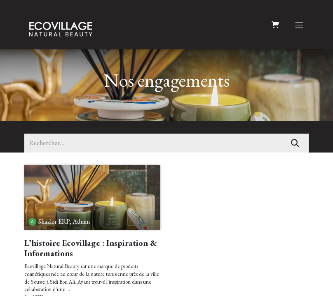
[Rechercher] (295, 143)
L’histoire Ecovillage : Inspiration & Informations (90, 248)
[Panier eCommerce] (275, 24)
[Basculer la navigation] (299, 25)
